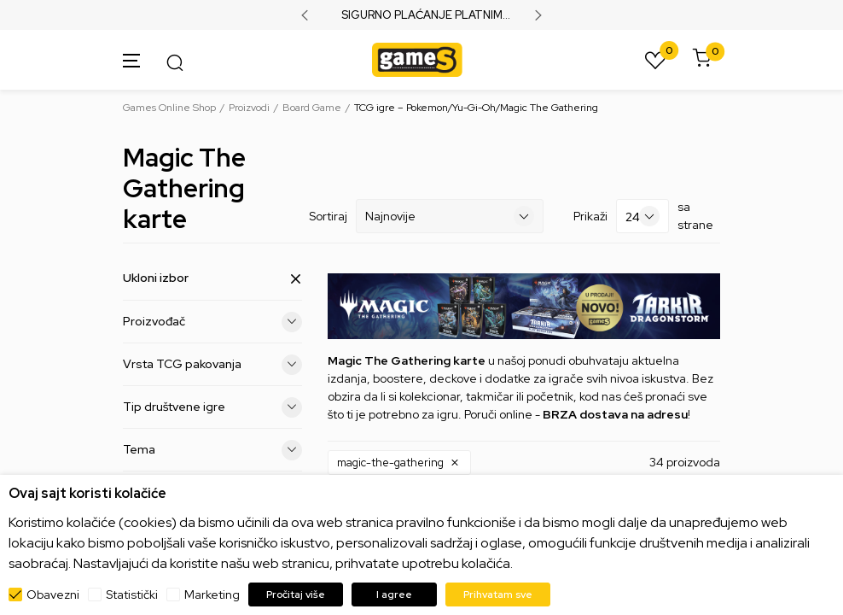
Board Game (311, 107)
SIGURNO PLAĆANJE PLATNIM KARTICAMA (422, 15)
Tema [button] (212, 450)
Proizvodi (249, 107)
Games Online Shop (169, 107)
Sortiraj (328, 216)
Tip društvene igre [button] (212, 407)
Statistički (132, 594)
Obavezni (52, 594)
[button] (399, 463)
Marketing (212, 594)
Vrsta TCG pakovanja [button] (212, 365)
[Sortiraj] (450, 216)
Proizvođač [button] (212, 322)
